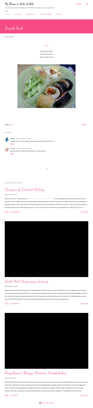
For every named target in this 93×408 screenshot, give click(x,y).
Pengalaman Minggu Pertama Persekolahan (36, 372)
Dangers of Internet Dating (24, 189)
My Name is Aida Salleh (19, 4)
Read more (84, 212)
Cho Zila (12, 148)
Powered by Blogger (46, 403)
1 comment (14, 395)
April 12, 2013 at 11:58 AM (24, 148)
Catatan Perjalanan (44, 14)
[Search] (79, 3)
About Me (17, 14)
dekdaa (12, 138)
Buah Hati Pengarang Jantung (26, 281)
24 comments (15, 212)
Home (7, 14)
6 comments (14, 303)
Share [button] (84, 124)
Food (12, 124)
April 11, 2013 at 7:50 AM (23, 138)
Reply (12, 144)
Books (58, 14)
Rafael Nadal (29, 14)
